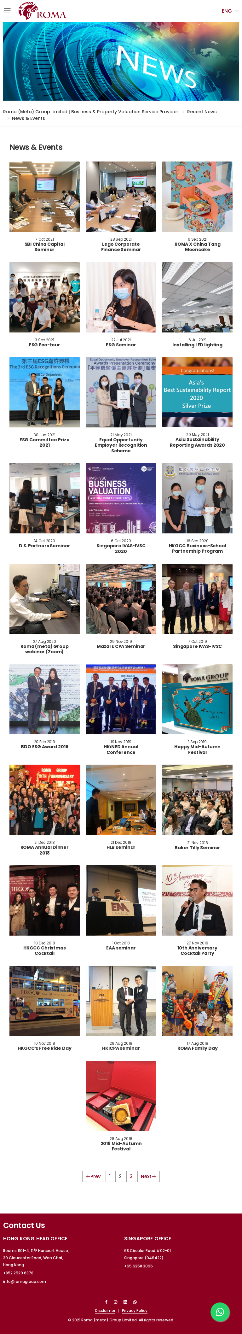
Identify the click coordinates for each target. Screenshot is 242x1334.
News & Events (28, 118)
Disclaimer (105, 1310)
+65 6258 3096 (138, 1266)
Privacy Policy (134, 1310)
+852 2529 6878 (18, 1273)
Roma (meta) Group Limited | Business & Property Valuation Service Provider (90, 112)
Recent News (202, 112)
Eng (227, 11)
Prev (93, 1176)
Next (148, 1176)
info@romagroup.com (24, 1281)
